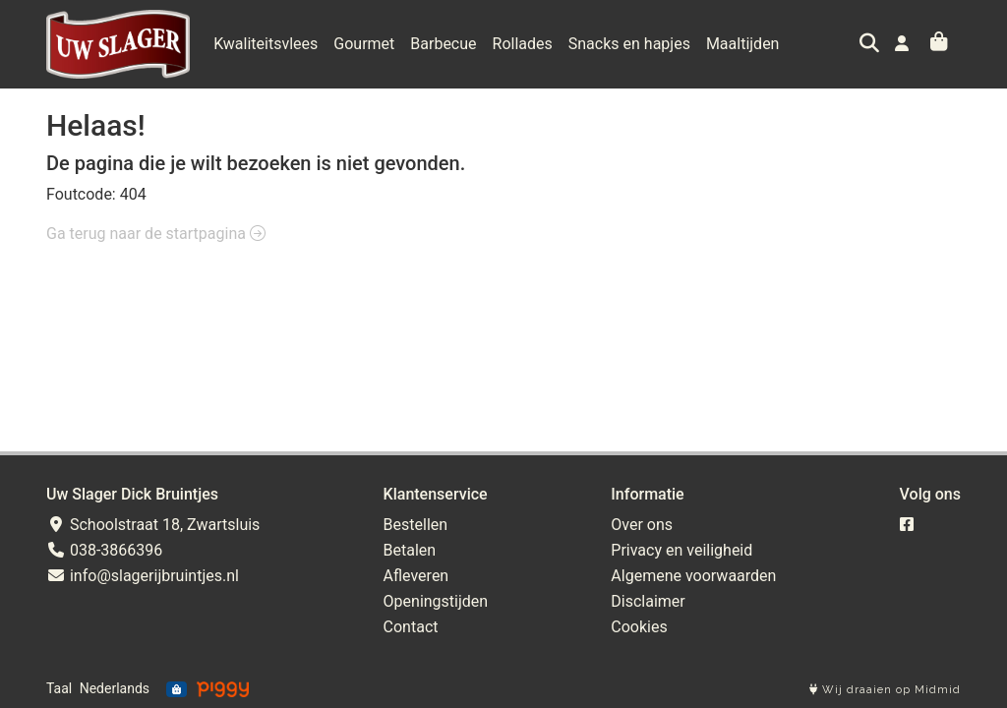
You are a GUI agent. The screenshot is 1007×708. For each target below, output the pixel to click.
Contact (411, 627)
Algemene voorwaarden (693, 575)
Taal (59, 688)
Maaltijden (743, 43)
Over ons (642, 524)
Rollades (523, 43)
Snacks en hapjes (629, 43)
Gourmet (363, 43)
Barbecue (443, 43)
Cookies (639, 627)
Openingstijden (436, 601)
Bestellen (416, 524)
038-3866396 (104, 550)
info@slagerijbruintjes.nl (142, 575)
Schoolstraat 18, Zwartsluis (153, 524)
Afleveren (416, 575)
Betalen (410, 550)
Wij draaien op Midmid (885, 689)
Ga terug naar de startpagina (156, 233)
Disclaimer (647, 601)
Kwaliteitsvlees (265, 43)
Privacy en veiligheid (681, 550)
